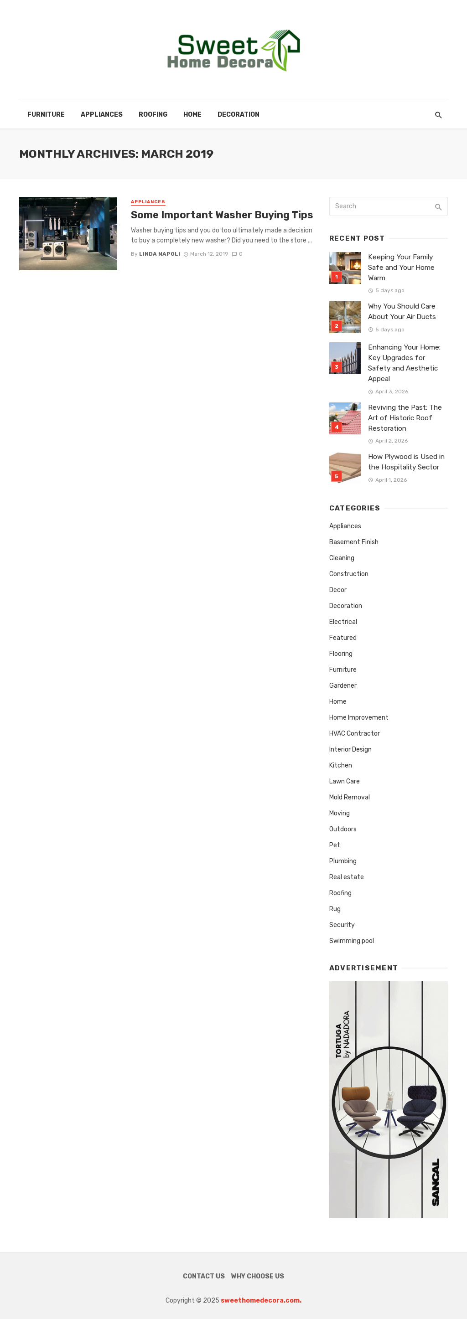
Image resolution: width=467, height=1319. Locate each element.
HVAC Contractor (354, 733)
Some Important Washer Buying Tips (222, 215)
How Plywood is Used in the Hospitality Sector (406, 462)
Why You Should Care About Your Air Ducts (402, 311)
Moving (339, 813)
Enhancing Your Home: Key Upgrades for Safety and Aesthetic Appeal (404, 363)
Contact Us (204, 1276)
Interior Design (350, 749)
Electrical (343, 622)
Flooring (341, 654)
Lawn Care (344, 781)
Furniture (46, 115)
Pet (334, 845)
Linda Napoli (159, 254)
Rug (335, 909)
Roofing (153, 115)
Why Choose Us (257, 1276)
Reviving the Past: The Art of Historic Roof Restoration (405, 418)
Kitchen (340, 765)
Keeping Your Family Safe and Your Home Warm (401, 267)
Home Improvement (359, 717)
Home (192, 115)
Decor (338, 590)
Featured (343, 638)
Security (342, 925)
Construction (348, 574)
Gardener (343, 686)
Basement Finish (354, 542)
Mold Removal (349, 797)
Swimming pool (351, 941)
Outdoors (343, 829)
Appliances (102, 115)
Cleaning (341, 558)
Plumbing (343, 861)
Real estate (346, 877)
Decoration (238, 115)
